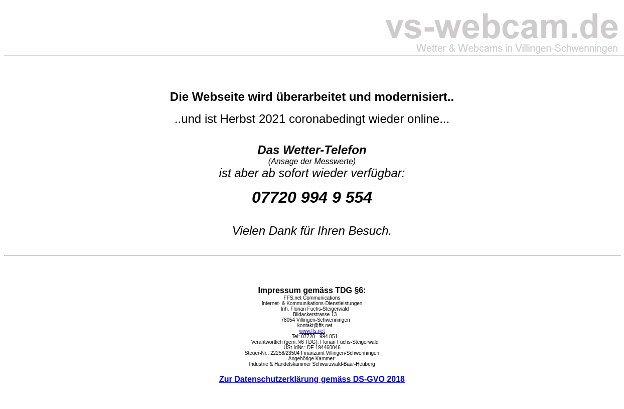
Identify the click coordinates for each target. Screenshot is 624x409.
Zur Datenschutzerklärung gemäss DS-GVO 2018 (312, 379)
